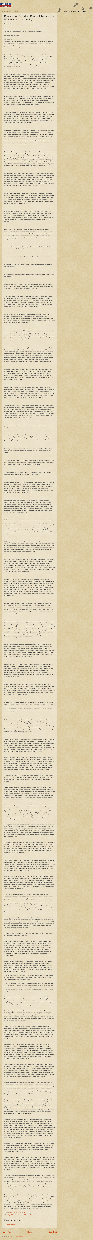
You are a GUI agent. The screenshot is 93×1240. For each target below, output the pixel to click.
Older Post (52, 1232)
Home (29, 1232)
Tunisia (38, 1215)
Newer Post (6, 1232)
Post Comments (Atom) (16, 1236)
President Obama (30, 1215)
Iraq (16, 1215)
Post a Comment (11, 1224)
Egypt (10, 1215)
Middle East (21, 1215)
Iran (13, 1215)
